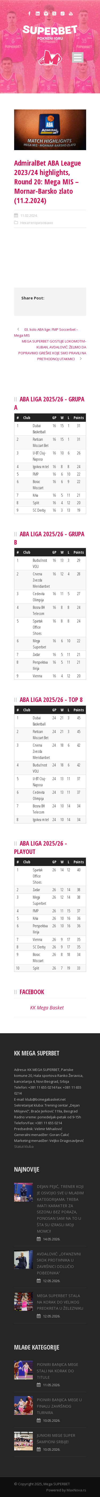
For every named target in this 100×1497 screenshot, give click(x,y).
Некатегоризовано (36, 222)
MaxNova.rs (76, 1490)
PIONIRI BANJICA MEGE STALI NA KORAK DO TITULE (57, 1371)
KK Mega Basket (47, 1007)
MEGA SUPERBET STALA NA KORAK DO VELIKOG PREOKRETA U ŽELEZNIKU (60, 1302)
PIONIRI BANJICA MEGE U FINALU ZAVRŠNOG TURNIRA (59, 1406)
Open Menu (77, 57)
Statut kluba (24, 1146)
